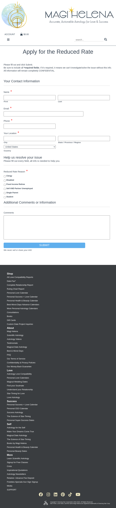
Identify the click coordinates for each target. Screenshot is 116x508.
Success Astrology (15, 412)
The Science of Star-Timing (19, 416)
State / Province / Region (69, 142)
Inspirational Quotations (17, 470)
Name (8, 92)
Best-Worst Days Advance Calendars (23, 304)
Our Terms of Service (16, 359)
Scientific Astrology (15, 335)
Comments (9, 213)
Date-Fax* (11, 281)
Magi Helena (12, 331)
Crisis (9, 466)
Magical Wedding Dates (17, 382)
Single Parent (12, 193)
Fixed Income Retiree (15, 184)
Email (7, 108)
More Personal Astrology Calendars (22, 308)
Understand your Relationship (20, 389)
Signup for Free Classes (17, 462)
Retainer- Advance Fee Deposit (20, 478)
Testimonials (12, 343)
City (5, 142)
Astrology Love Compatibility (19, 374)
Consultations (13, 312)
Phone (8, 120)
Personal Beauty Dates (17, 451)
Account (10, 34)
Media (9, 486)
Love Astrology (13, 397)
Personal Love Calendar (17, 293)
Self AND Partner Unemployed (19, 188)
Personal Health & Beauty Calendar (22, 301)
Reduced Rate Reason (16, 171)
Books (9, 316)
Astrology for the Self (16, 427)
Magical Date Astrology (17, 347)
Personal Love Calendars (18, 378)
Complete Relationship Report (20, 285)
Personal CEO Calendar (17, 408)
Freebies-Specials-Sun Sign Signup (22, 482)
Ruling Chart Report (15, 289)
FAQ (9, 355)
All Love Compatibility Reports (20, 277)
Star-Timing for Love (16, 393)
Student (9, 197)
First (6, 101)
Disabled (10, 180)
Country (7, 151)
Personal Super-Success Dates (20, 420)
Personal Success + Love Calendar (22, 297)
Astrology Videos (14, 339)
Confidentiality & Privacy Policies (21, 362)
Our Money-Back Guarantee (19, 366)
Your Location (11, 133)
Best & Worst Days (15, 351)
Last (60, 101)
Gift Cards (11, 320)
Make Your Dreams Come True (20, 431)
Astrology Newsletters (16, 474)
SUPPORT (11, 490)
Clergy (9, 176)
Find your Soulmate (15, 385)
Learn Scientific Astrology (18, 458)
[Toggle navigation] (8, 40)
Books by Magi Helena (17, 443)
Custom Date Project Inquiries (20, 324)
